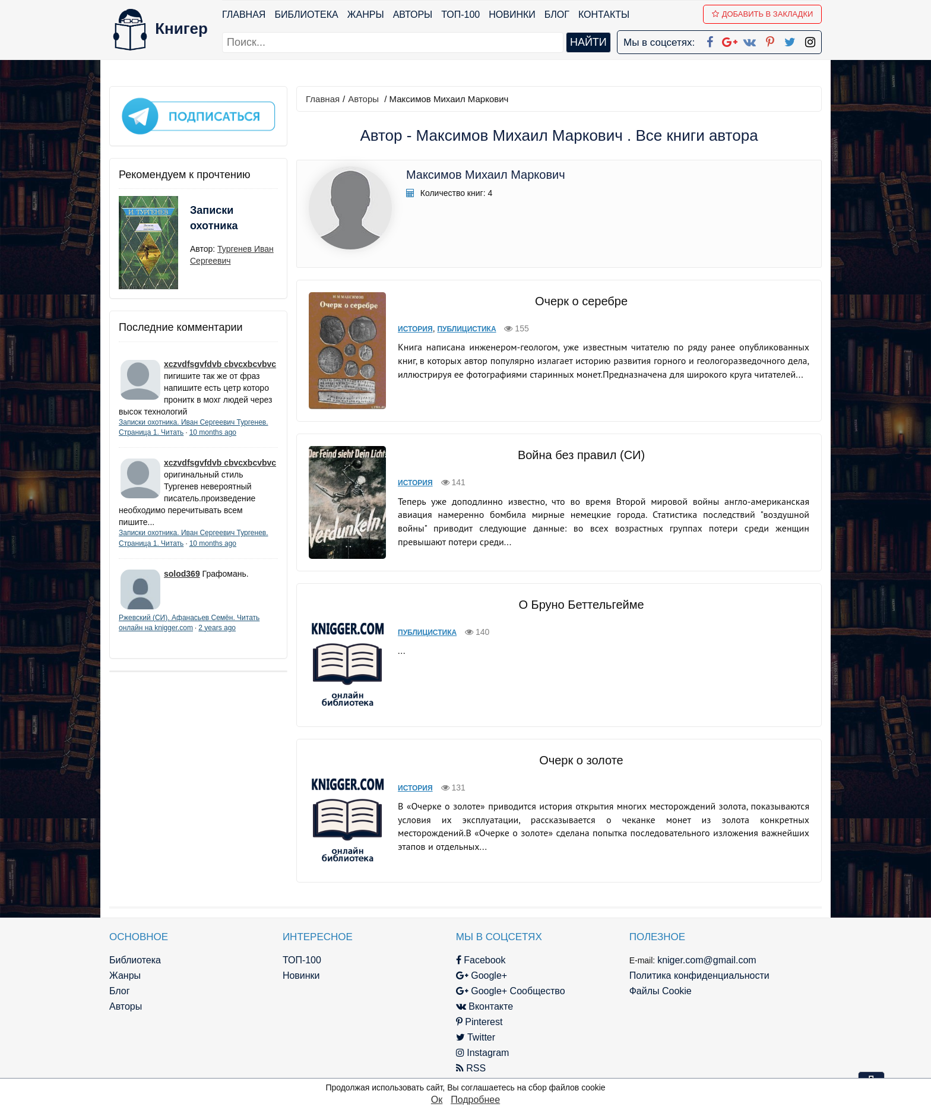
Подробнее (475, 1100)
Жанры (365, 15)
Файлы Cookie (660, 991)
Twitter (475, 1037)
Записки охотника (214, 218)
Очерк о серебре (581, 301)
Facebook (481, 960)
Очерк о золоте (581, 760)
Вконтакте (484, 1006)
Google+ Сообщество (510, 991)
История (415, 329)
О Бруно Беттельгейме (581, 604)
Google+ (481, 975)
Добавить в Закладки (762, 14)
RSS (471, 1068)
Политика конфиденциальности (699, 975)
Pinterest (479, 1022)
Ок (436, 1100)
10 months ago (212, 432)
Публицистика (466, 329)
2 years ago (217, 628)
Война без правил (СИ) (581, 454)
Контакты (603, 15)
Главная (243, 15)
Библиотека (306, 15)
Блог (556, 15)
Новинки (512, 15)
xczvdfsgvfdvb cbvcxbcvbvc (220, 364)
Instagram (482, 1053)
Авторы (413, 15)
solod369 (182, 573)
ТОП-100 (460, 15)
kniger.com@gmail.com (706, 960)
